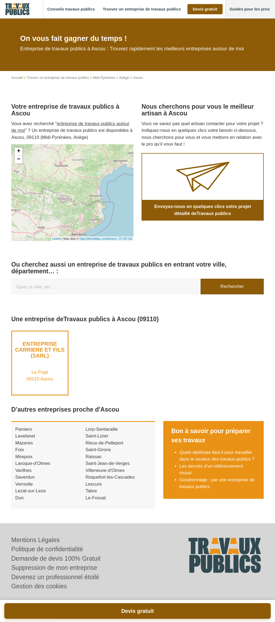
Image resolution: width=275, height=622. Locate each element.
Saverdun (25, 477)
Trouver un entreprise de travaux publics (58, 78)
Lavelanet (25, 436)
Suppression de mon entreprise (54, 567)
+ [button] (18, 151)
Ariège (124, 78)
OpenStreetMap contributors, (98, 238)
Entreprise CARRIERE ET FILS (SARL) (39, 350)
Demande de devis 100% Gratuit (55, 558)
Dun (19, 497)
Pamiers (23, 429)
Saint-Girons (98, 449)
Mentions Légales (35, 539)
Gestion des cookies (39, 586)
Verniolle (24, 484)
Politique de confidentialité (47, 549)
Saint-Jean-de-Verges (107, 463)
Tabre (91, 490)
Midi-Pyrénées (104, 78)
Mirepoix (23, 456)
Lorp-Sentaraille (101, 429)
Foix (19, 449)
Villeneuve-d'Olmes (105, 470)
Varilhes (23, 470)
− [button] (18, 160)
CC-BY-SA (125, 238)
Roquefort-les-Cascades (110, 477)
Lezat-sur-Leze (30, 490)
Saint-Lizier (96, 436)
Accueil (17, 78)
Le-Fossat (95, 497)
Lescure (93, 484)
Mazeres (24, 443)
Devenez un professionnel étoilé (55, 577)
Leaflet (56, 238)
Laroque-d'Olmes (32, 463)
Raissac (93, 456)
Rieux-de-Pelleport (104, 443)
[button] (71, 9)
